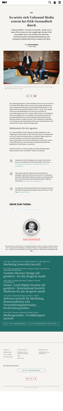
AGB (18, 356)
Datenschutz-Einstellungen (23, 353)
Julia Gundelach (33, 44)
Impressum (7, 352)
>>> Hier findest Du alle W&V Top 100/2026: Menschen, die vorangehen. (33, 164)
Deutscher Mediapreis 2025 (29, 209)
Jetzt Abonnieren (31, 370)
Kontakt (6, 350)
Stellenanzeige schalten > (44, 324)
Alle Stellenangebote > (16, 324)
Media (13, 209)
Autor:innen (8, 357)
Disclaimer (7, 354)
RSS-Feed (20, 358)
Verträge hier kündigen (44, 353)
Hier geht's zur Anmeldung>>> (32, 181)
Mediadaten (43, 350)
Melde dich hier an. (24, 192)
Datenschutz (22, 350)
